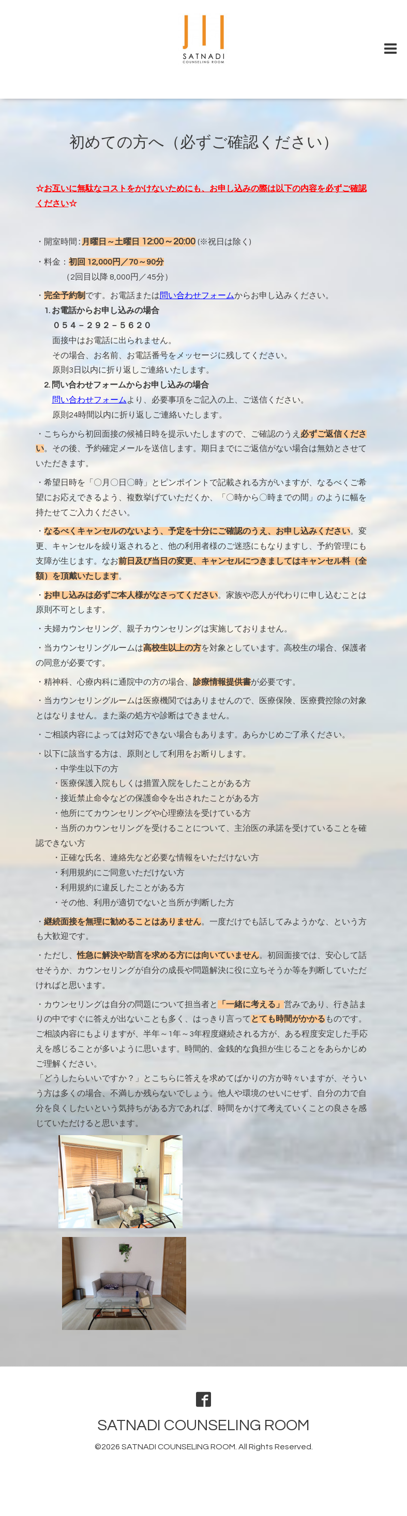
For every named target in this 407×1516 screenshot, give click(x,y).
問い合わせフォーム (197, 295)
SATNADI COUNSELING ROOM (203, 1425)
